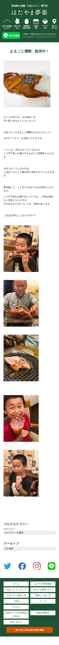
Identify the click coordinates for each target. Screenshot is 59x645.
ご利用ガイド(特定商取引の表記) (16, 614)
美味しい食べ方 (43, 595)
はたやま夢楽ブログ (43, 589)
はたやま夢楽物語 (43, 584)
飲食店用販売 (42, 613)
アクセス (16, 607)
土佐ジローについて (16, 589)
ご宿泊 (16, 601)
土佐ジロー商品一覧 (16, 595)
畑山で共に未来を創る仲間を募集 (29, 630)
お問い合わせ (16, 622)
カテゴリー (9, 529)
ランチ (43, 601)
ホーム (16, 584)
